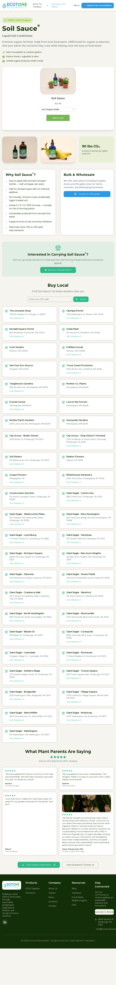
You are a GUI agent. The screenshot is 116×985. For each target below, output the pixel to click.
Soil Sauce (30, 893)
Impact (52, 893)
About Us (53, 888)
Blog (74, 888)
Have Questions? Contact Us (80, 865)
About (77, 5)
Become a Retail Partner (58, 270)
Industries (76, 893)
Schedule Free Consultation (98, 5)
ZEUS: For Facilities (40, 5)
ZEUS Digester (32, 888)
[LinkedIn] (5, 922)
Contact (52, 906)
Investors (53, 901)
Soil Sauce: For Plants (58, 5)
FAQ (85, 5)
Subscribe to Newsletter (104, 912)
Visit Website (16, 318)
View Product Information (38, 865)
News (51, 897)
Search (80, 299)
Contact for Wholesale (87, 194)
